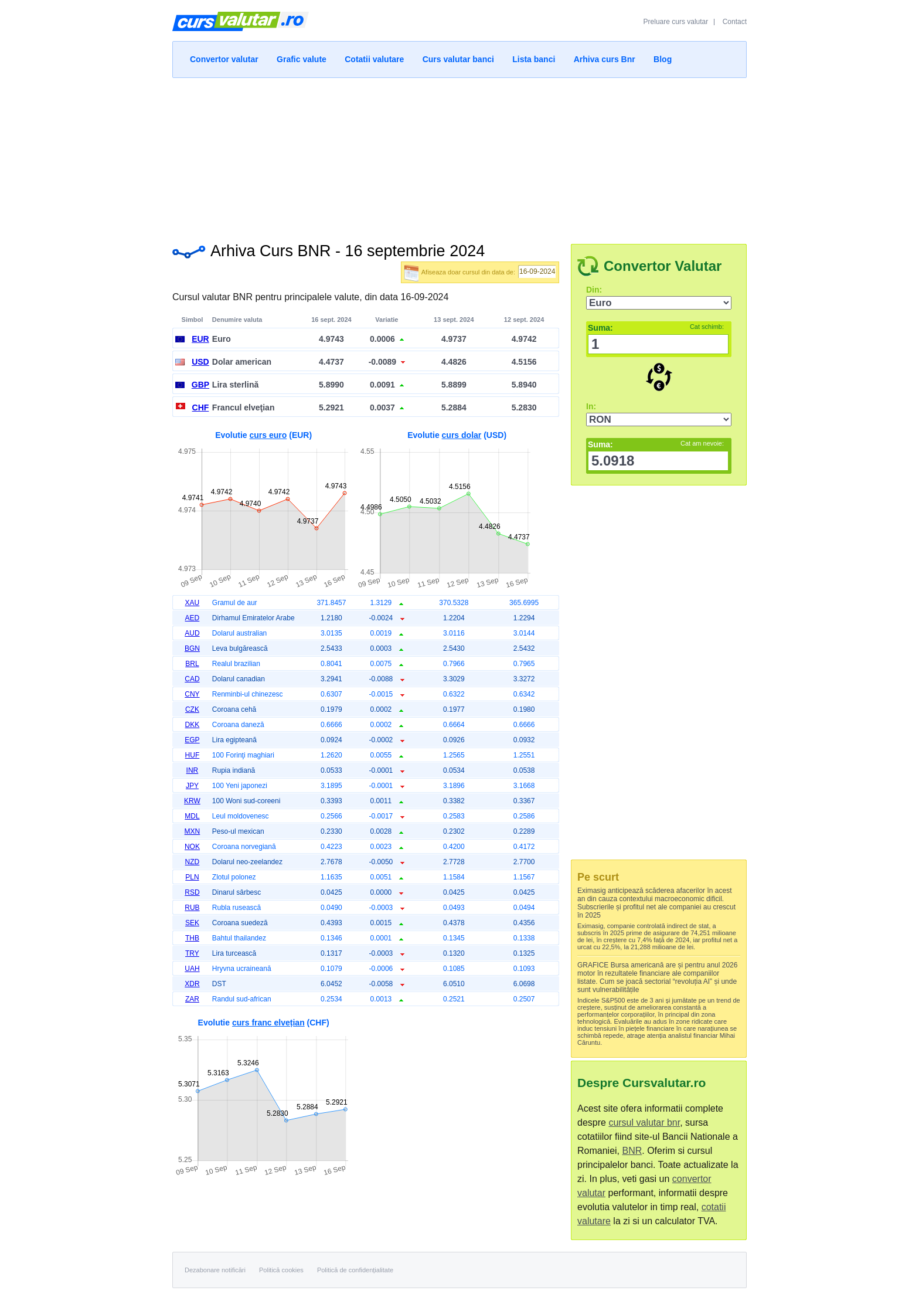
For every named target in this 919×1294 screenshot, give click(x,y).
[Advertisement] (459, 157)
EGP (192, 740)
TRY (192, 953)
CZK (192, 709)
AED (192, 618)
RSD (192, 892)
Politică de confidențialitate (355, 1269)
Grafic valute (301, 59)
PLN (192, 877)
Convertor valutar (224, 59)
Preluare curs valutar (676, 22)
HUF (192, 755)
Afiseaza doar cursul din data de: (468, 272)
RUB (192, 908)
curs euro (268, 435)
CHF (200, 407)
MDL (192, 816)
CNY (192, 694)
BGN (192, 648)
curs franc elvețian (268, 1022)
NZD (192, 862)
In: (591, 406)
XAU (192, 603)
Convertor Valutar (662, 266)
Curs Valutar (240, 26)
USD (200, 361)
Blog (662, 59)
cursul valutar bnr (644, 1122)
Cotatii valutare (374, 59)
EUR (200, 339)
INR (192, 770)
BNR (632, 1151)
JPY (192, 786)
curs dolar (462, 435)
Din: (594, 289)
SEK (192, 923)
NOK (192, 847)
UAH (192, 968)
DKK (192, 725)
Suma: (656, 327)
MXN (192, 831)
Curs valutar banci (458, 59)
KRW (192, 801)
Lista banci (533, 59)
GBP (200, 384)
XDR (192, 984)
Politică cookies (281, 1269)
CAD (192, 679)
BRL (192, 664)
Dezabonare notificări (215, 1269)
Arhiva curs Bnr (604, 59)
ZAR (192, 999)
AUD (192, 633)
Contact (735, 22)
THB (192, 938)
